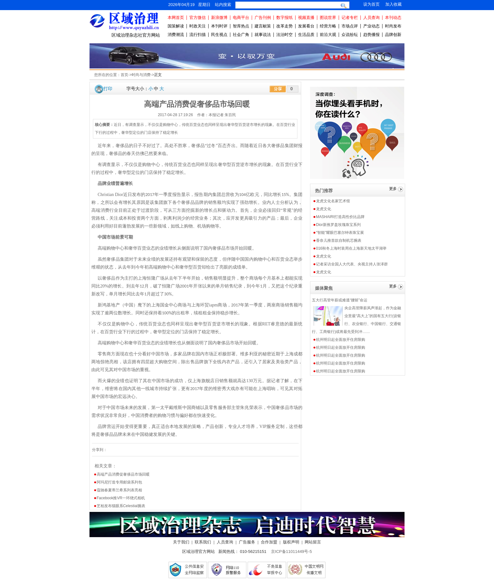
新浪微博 (219, 17)
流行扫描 (197, 34)
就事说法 (263, 34)
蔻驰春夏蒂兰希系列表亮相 (119, 490)
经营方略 (328, 26)
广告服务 (247, 542)
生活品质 (306, 34)
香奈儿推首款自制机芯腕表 (338, 240)
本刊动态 (393, 17)
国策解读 (176, 26)
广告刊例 (263, 17)
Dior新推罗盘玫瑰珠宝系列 (338, 224)
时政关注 (197, 26)
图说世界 (328, 17)
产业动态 (371, 26)
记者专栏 (350, 17)
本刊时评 (219, 26)
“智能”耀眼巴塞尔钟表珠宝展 (340, 232)
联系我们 (203, 542)
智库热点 (241, 26)
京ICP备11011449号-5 (291, 551)
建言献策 (263, 26)
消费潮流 (176, 34)
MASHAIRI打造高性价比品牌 (340, 217)
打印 (107, 88)
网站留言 (313, 542)
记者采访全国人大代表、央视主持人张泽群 (352, 264)
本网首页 (176, 17)
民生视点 (219, 34)
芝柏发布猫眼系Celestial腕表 (121, 506)
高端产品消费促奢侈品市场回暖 (123, 474)
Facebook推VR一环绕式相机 (121, 498)
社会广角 (241, 34)
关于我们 (181, 542)
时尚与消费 (141, 75)
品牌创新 (393, 34)
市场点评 (350, 26)
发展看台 (306, 26)
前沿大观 (328, 34)
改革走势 (284, 26)
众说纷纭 (350, 34)
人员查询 (371, 17)
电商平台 (241, 17)
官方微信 (197, 17)
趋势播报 (371, 34)
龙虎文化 (323, 209)
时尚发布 (393, 26)
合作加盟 (269, 542)
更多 (393, 189)
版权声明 (291, 542)
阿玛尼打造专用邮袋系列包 (119, 482)
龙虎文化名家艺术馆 (333, 201)
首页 (124, 75)
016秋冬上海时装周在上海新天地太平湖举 (351, 248)
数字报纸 (284, 17)
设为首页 (371, 4)
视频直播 (306, 17)
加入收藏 (393, 4)
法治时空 (284, 34)
